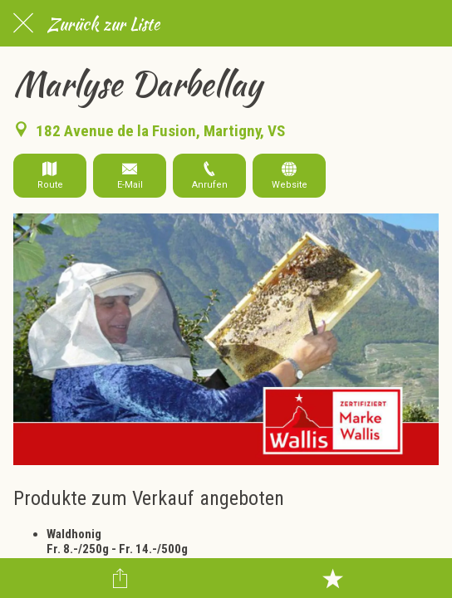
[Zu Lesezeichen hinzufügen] (332, 578)
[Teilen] (120, 578)
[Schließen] (23, 23)
